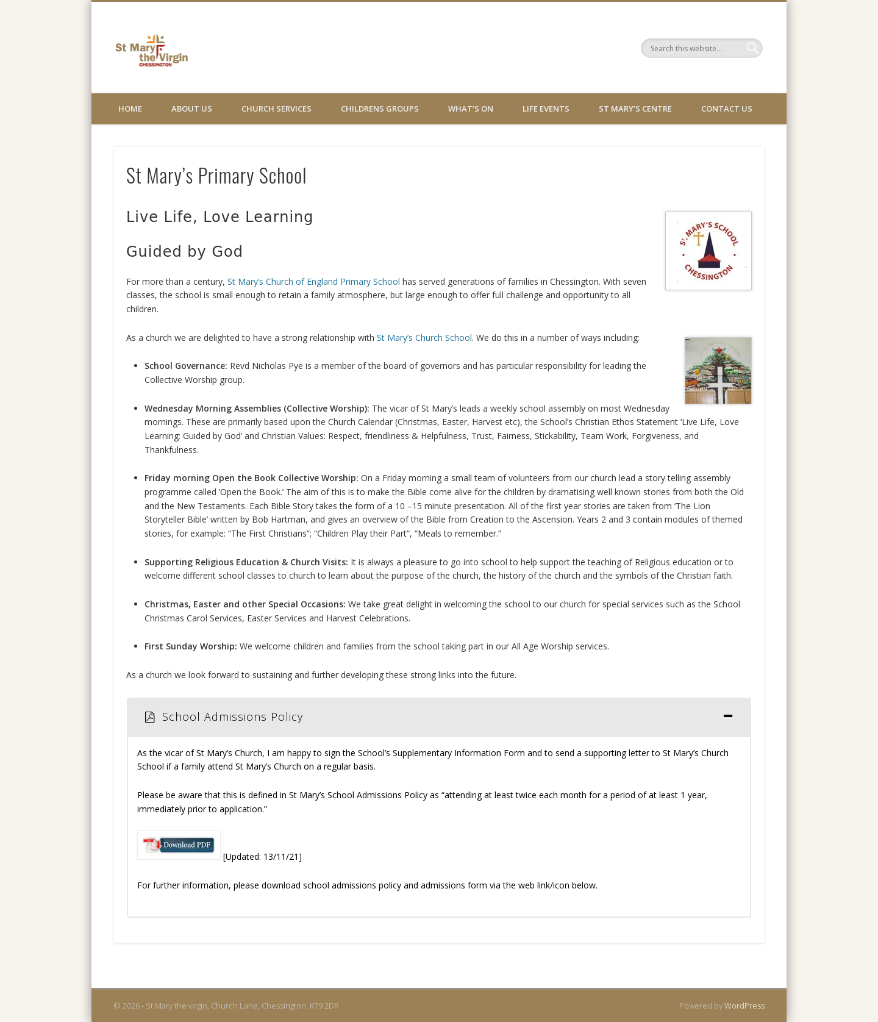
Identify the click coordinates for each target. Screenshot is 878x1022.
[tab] (439, 717)
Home (130, 108)
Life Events (546, 108)
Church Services (276, 108)
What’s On (470, 108)
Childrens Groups (380, 108)
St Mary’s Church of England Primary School (314, 281)
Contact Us (726, 108)
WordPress (744, 1005)
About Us (191, 108)
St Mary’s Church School (424, 337)
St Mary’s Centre (635, 108)
